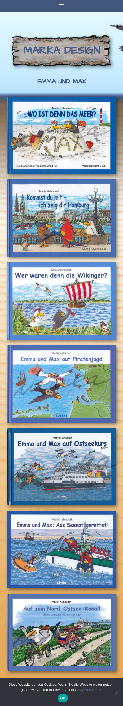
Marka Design (61, 50)
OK (62, 698)
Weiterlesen (93, 690)
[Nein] (116, 692)
